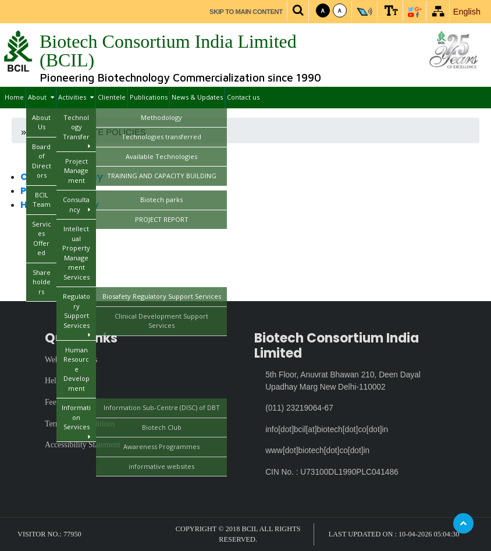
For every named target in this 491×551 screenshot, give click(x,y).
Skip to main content (246, 11)
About (41, 98)
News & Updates (197, 97)
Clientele (112, 97)
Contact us (243, 97)
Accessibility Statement (82, 444)
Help (53, 380)
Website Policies (71, 359)
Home (14, 97)
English (467, 11)
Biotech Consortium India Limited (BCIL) (168, 50)
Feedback (60, 402)
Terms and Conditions (80, 423)
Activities (76, 98)
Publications (149, 97)
